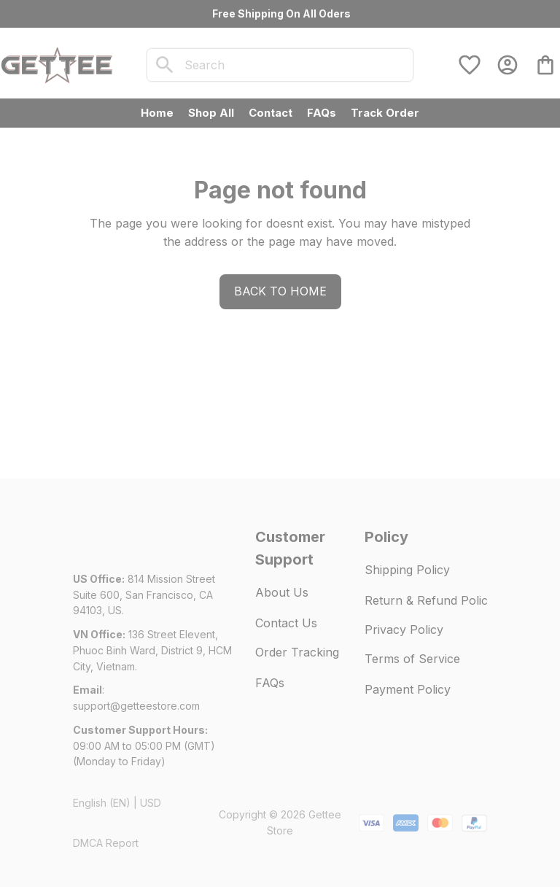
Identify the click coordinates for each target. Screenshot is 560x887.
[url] (136, 706)
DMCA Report (106, 843)
